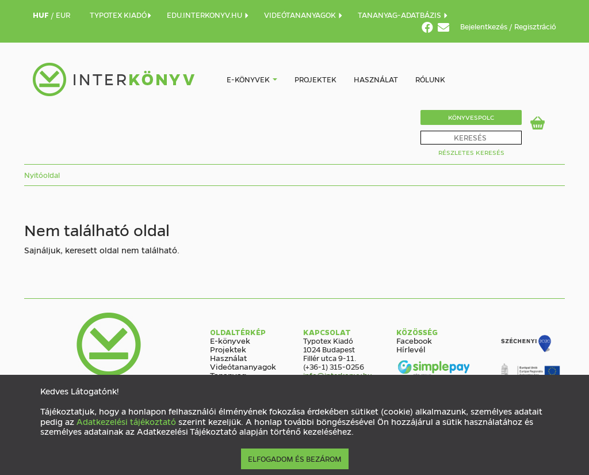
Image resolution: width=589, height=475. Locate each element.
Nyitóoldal (42, 175)
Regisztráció (535, 26)
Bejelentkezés (484, 26)
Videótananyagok (243, 366)
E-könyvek (248, 79)
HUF (42, 15)
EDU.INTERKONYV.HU (208, 15)
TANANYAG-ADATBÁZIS (403, 15)
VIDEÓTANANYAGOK (303, 15)
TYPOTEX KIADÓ (121, 15)
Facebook (414, 340)
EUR (63, 15)
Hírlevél (410, 349)
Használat (376, 79)
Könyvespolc (471, 117)
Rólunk (430, 79)
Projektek (315, 79)
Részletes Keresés (471, 152)
